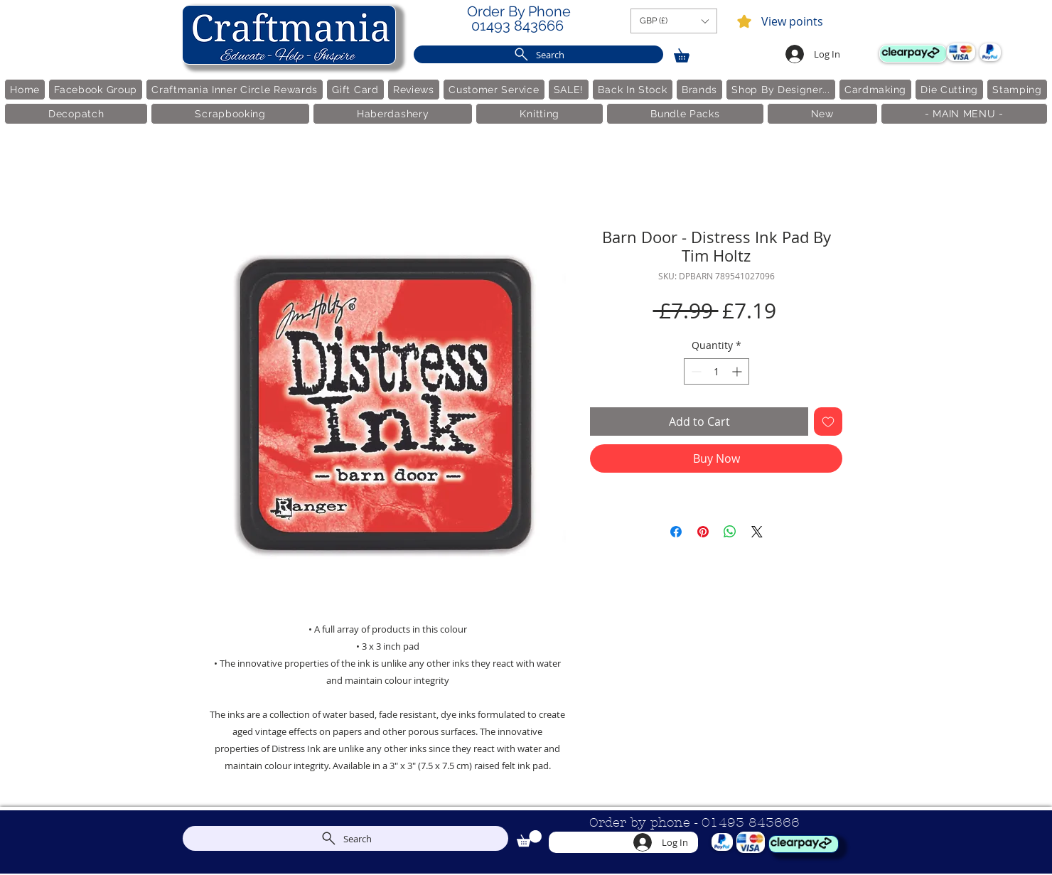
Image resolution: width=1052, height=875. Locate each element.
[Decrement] (695, 371)
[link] (688, 53)
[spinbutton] (716, 371)
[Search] (538, 54)
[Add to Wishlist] (828, 421)
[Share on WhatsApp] (730, 531)
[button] (673, 21)
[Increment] (738, 371)
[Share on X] (757, 531)
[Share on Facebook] (676, 531)
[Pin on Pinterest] (703, 531)
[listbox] (673, 21)
